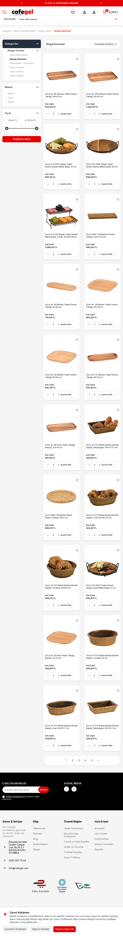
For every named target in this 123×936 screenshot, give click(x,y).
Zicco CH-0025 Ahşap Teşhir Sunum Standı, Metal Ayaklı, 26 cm (102, 166)
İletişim (36, 860)
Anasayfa (6, 31)
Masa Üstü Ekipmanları (24, 31)
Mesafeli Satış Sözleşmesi (71, 846)
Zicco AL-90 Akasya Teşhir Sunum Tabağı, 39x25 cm (61, 95)
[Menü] (4, 12)
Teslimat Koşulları (73, 863)
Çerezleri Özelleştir (15, 929)
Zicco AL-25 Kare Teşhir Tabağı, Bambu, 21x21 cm (60, 665)
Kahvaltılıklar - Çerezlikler (22, 63)
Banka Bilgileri (40, 855)
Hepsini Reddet (40, 929)
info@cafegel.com (18, 879)
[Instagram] (76, 801)
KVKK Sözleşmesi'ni (15, 807)
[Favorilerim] (72, 12)
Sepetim (99, 860)
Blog (35, 850)
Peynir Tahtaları (17, 67)
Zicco (9, 97)
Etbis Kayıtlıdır (40, 897)
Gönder (42, 801)
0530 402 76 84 (17, 871)
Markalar (37, 844)
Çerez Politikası (72, 868)
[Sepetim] (110, 12)
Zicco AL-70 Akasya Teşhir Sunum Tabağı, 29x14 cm (102, 380)
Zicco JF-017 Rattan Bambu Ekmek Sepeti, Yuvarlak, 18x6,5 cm (61, 594)
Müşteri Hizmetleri (104, 855)
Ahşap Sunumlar (18, 59)
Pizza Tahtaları (16, 71)
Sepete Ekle (66, 114)
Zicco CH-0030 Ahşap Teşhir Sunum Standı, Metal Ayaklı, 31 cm (60, 166)
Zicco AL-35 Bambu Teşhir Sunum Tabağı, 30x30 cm (102, 309)
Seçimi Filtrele (21, 139)
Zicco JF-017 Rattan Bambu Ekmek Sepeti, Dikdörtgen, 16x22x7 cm (102, 737)
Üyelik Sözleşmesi (73, 839)
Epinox (10, 93)
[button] (21, 3)
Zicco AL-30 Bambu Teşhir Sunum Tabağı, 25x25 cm (61, 380)
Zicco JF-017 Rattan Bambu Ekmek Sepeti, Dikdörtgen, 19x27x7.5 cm (102, 451)
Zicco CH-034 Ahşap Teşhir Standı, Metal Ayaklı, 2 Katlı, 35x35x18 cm (61, 237)
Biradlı (9, 102)
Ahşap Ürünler (44, 31)
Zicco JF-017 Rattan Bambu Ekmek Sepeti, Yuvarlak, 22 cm (102, 665)
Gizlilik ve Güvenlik (74, 858)
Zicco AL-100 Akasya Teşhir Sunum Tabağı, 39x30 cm (102, 95)
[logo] (23, 12)
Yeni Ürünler (101, 844)
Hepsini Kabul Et (64, 929)
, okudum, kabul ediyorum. (21, 808)
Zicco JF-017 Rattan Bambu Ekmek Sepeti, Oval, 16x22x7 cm (61, 737)
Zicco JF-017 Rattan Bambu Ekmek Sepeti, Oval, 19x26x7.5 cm (102, 523)
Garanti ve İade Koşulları (76, 852)
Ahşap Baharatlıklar (18, 55)
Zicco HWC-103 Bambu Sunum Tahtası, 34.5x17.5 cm (100, 237)
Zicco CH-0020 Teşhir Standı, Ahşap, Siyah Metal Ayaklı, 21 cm (101, 594)
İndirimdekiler (102, 850)
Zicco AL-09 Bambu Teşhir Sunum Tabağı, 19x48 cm (61, 309)
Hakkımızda (39, 839)
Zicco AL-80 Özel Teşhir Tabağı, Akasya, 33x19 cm (60, 451)
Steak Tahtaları (17, 76)
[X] (67, 801)
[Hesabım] (84, 12)
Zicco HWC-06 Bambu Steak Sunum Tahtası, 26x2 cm (58, 523)
